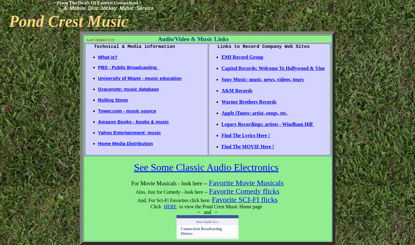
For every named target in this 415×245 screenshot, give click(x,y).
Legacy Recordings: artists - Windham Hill (267, 124)
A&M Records (237, 90)
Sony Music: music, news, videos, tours (262, 79)
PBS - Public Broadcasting (129, 67)
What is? (108, 57)
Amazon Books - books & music (133, 121)
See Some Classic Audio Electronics (206, 167)
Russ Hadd (203, 222)
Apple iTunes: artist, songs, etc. (254, 113)
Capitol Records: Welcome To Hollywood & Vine (273, 68)
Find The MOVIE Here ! (247, 146)
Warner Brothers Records (248, 101)
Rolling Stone (113, 100)
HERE (170, 206)
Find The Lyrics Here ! (245, 135)
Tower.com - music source (127, 110)
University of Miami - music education (140, 78)
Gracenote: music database (128, 89)
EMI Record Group (242, 57)
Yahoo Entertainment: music (129, 132)
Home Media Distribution (125, 143)
